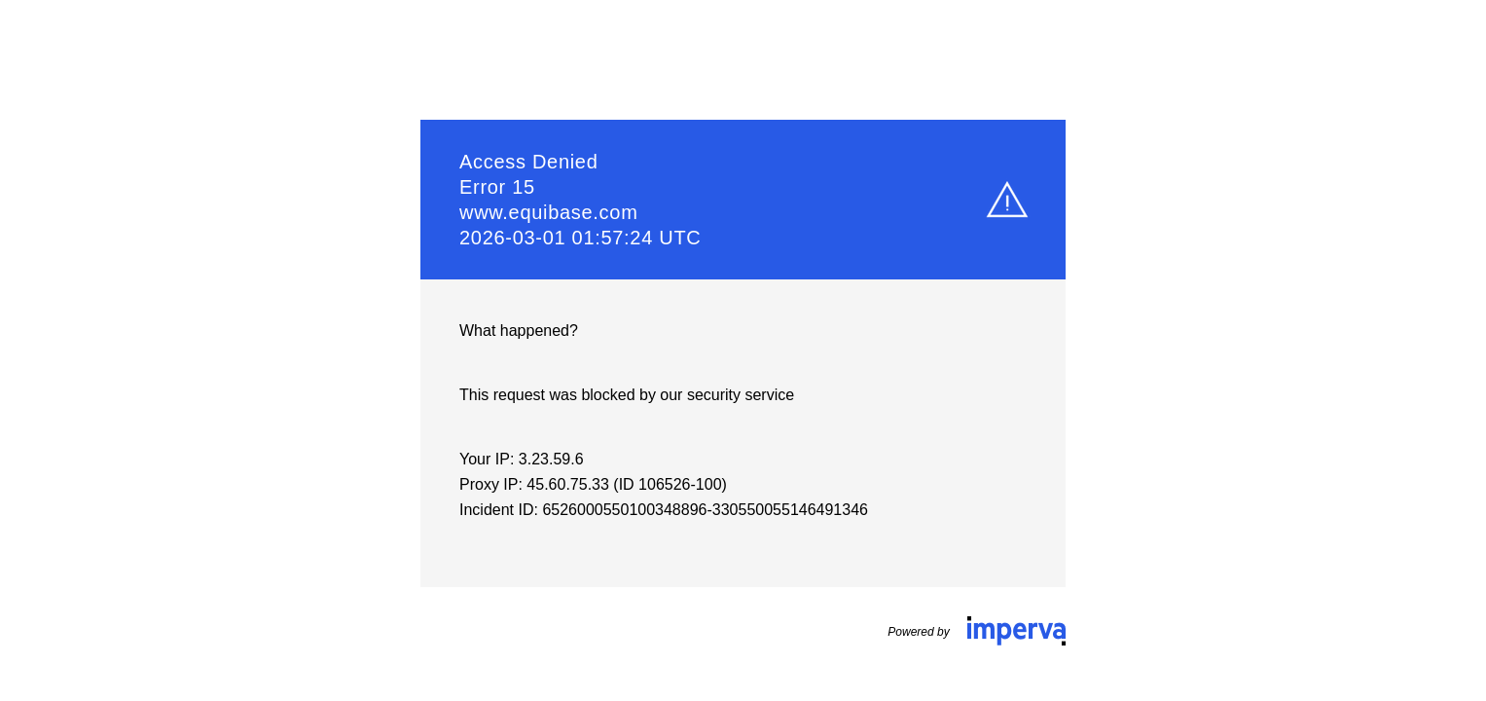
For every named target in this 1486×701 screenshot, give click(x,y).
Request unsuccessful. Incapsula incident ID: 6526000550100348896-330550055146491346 (743, 350)
